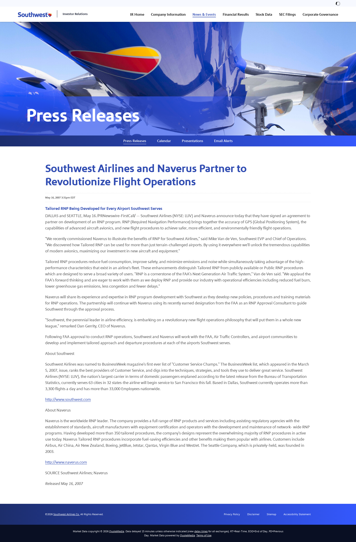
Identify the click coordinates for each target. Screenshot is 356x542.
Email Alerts (223, 141)
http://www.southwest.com (68, 399)
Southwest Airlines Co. (66, 514)
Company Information (168, 14)
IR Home (137, 14)
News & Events (204, 14)
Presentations (192, 141)
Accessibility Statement (297, 514)
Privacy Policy (232, 514)
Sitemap (271, 514)
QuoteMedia (116, 531)
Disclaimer (253, 514)
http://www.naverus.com (66, 462)
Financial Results (236, 14)
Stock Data (264, 14)
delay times (201, 531)
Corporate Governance (320, 14)
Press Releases (134, 141)
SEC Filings (287, 14)
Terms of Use (203, 535)
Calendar (164, 141)
